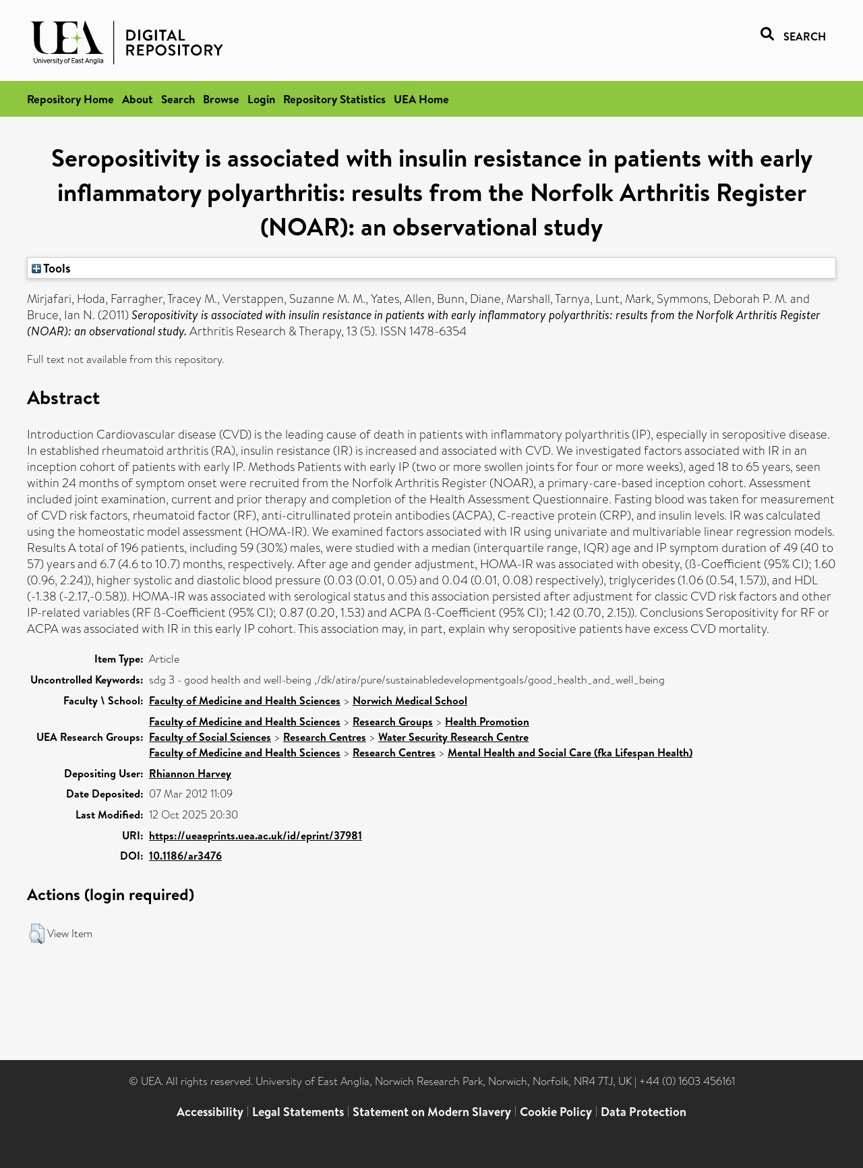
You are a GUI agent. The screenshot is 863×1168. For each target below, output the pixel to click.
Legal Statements (298, 1111)
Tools (51, 268)
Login (261, 99)
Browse (221, 99)
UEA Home (421, 99)
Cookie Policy (556, 1111)
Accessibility (210, 1111)
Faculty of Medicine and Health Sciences (244, 700)
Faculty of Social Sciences (210, 736)
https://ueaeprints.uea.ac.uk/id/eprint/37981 (255, 835)
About (137, 99)
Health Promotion (487, 721)
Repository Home (70, 99)
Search (178, 99)
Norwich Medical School (410, 700)
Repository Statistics (334, 99)
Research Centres (324, 736)
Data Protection (643, 1111)
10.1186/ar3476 (185, 855)
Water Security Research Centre (453, 736)
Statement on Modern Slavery (432, 1111)
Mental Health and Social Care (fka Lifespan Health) (570, 752)
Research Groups (393, 721)
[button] (36, 934)
